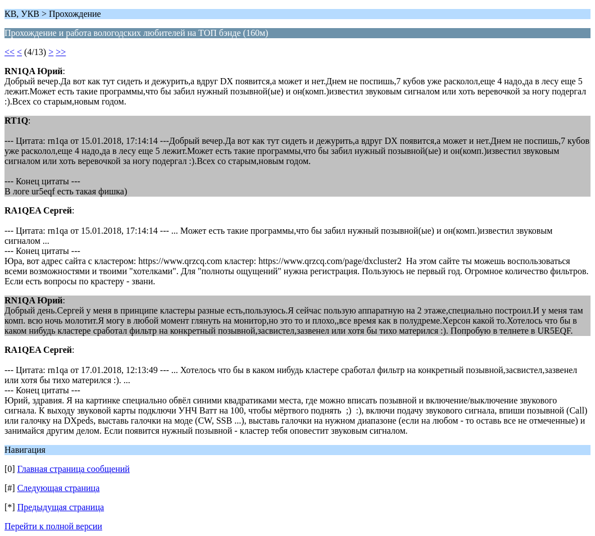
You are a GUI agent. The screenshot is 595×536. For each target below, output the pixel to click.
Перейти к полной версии (53, 526)
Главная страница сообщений (73, 469)
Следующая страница (58, 488)
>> (61, 52)
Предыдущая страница (60, 507)
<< (9, 52)
